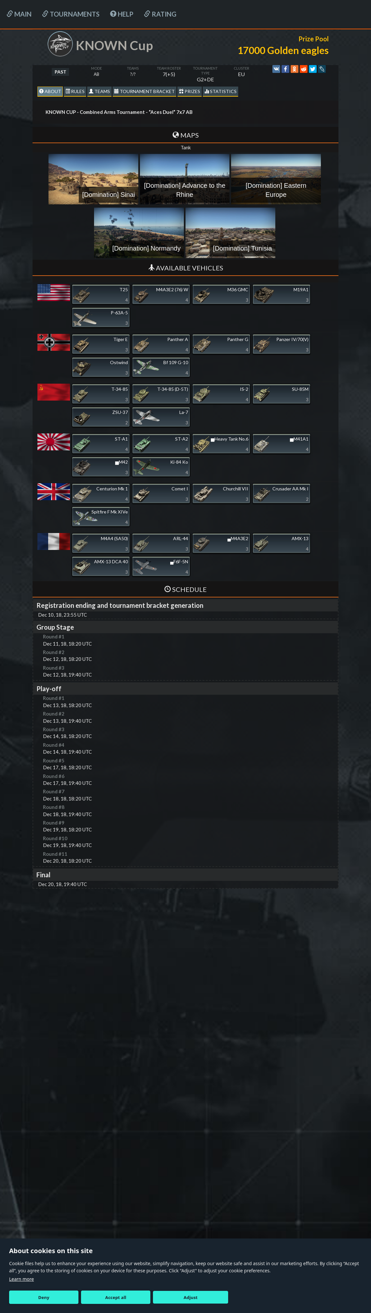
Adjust (191, 1297)
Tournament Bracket (144, 91)
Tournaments (71, 14)
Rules (75, 91)
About (50, 91)
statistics (220, 91)
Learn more (21, 1279)
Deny (43, 1297)
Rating (160, 14)
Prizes (189, 91)
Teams (99, 91)
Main (19, 14)
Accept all (115, 1297)
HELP (121, 14)
